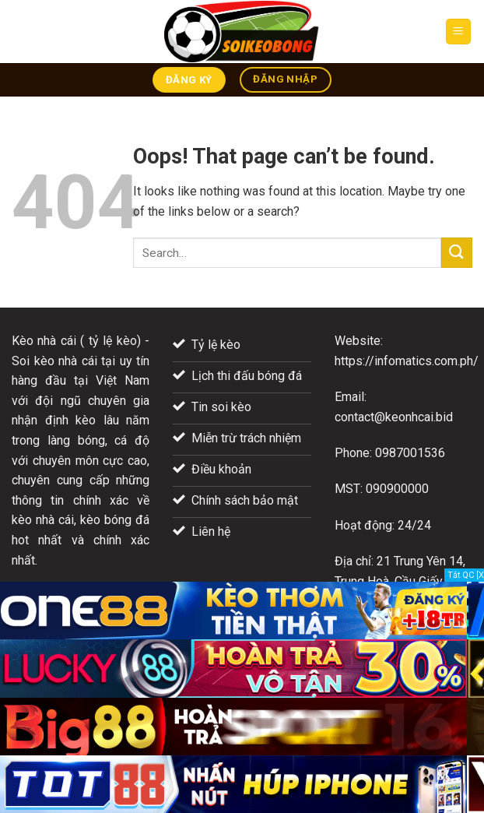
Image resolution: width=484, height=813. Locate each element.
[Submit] (456, 253)
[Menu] (459, 31)
